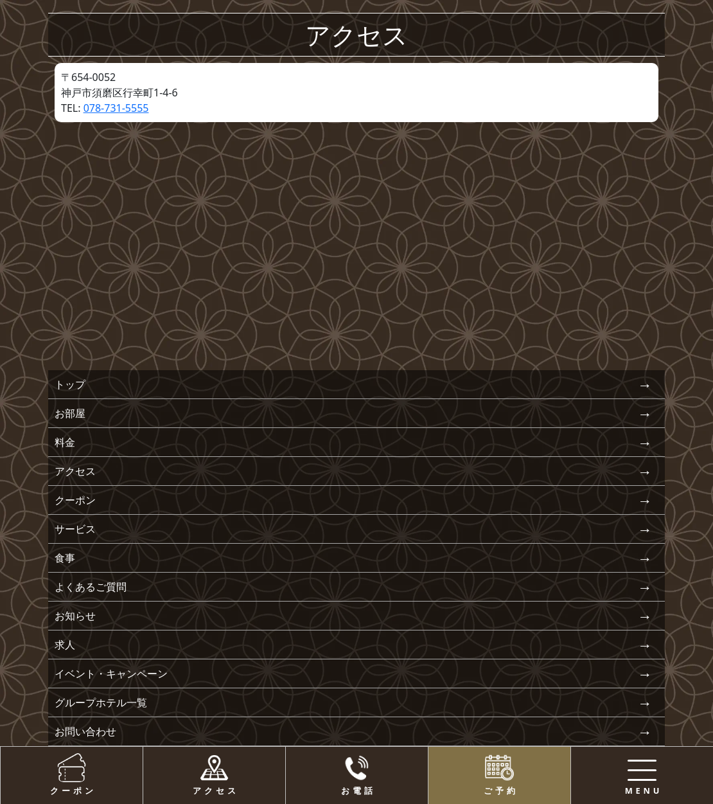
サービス (75, 529)
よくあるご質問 (91, 587)
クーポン (75, 500)
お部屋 (70, 413)
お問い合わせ (85, 731)
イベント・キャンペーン (111, 673)
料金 (65, 442)
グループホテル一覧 (101, 702)
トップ (70, 384)
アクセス (75, 471)
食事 (65, 558)
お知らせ (75, 616)
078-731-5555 (116, 108)
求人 (65, 645)
